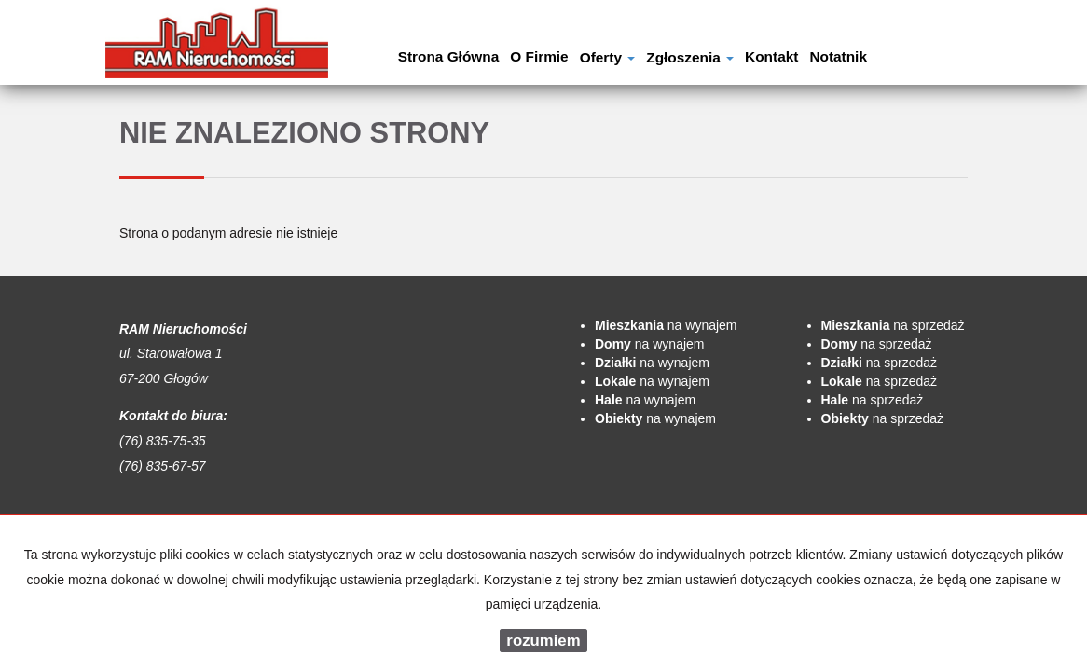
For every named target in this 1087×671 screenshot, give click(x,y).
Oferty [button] (608, 57)
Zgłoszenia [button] (690, 57)
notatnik (838, 56)
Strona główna (449, 56)
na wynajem (666, 325)
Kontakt (771, 56)
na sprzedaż (893, 325)
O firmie (539, 56)
